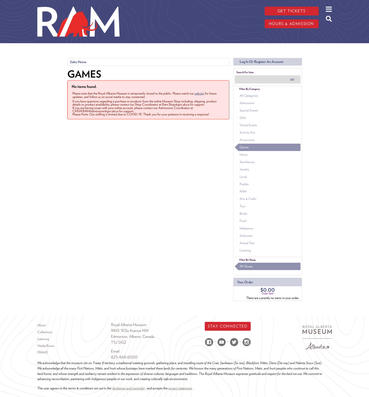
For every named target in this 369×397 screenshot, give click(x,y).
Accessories (247, 140)
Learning (245, 250)
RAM (243, 191)
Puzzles (244, 184)
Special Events (249, 110)
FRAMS (42, 352)
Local (243, 176)
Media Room (45, 346)
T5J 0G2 (118, 342)
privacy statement (180, 388)
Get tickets (291, 11)
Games (244, 147)
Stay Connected (227, 326)
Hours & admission (291, 23)
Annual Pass (247, 243)
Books (243, 213)
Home (243, 154)
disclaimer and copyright (128, 388)
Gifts (243, 118)
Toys (243, 206)
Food (243, 221)
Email (115, 351)
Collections (44, 332)
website (199, 93)
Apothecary (247, 162)
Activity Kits (247, 132)
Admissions (247, 103)
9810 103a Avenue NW (130, 330)
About (41, 325)
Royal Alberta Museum (128, 324)
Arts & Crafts (248, 199)
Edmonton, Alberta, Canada (132, 336)
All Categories (249, 95)
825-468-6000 (124, 357)
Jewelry (244, 169)
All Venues (246, 266)
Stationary (246, 235)
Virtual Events (248, 125)
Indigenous (246, 228)
